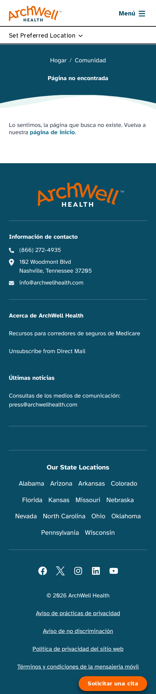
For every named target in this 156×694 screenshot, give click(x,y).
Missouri (87, 500)
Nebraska (120, 500)
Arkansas (91, 483)
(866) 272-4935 (40, 250)
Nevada (26, 516)
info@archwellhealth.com (51, 283)
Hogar (58, 61)
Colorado (124, 483)
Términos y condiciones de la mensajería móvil (78, 667)
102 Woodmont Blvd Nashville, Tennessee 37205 (55, 266)
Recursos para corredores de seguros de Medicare (74, 333)
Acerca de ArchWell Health (46, 315)
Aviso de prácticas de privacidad (78, 613)
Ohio (98, 516)
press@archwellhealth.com (43, 404)
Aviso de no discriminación (78, 631)
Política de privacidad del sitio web (78, 649)
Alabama (31, 483)
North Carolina (64, 516)
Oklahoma (126, 516)
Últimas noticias (32, 378)
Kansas (58, 500)
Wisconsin (100, 532)
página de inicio (52, 132)
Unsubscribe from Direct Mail (47, 351)
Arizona (61, 483)
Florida (32, 500)
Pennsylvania (60, 532)
